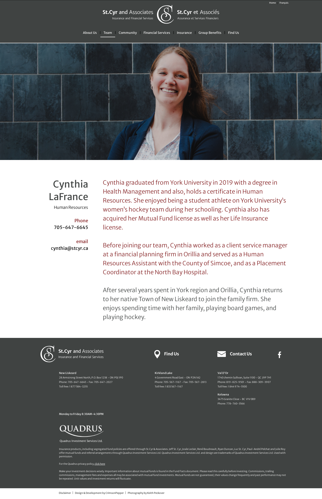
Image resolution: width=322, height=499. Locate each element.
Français (284, 2)
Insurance (184, 33)
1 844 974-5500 (237, 386)
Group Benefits (210, 33)
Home (272, 2)
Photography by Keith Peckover (146, 493)
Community (128, 33)
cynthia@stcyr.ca (69, 248)
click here (100, 463)
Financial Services (157, 33)
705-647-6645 (71, 227)
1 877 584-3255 (78, 386)
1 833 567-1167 (174, 386)
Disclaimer (65, 493)
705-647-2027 (103, 382)
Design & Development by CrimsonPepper (99, 493)
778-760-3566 (235, 403)
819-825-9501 (235, 382)
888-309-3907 (261, 382)
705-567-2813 (197, 382)
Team (108, 33)
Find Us (233, 33)
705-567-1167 (172, 382)
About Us (90, 33)
